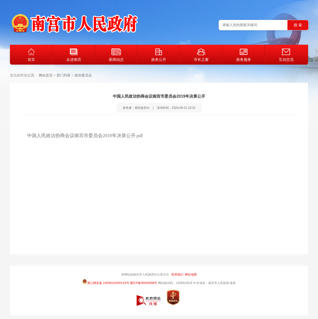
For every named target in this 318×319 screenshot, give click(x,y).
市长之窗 (201, 55)
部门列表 (64, 75)
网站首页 (46, 75)
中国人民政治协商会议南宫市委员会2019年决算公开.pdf (85, 135)
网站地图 (191, 274)
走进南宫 (73, 55)
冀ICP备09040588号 (143, 283)
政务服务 (243, 55)
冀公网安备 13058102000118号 (105, 281)
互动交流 (286, 55)
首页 (31, 55)
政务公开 (158, 55)
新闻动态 (116, 55)
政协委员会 (83, 75)
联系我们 (177, 274)
